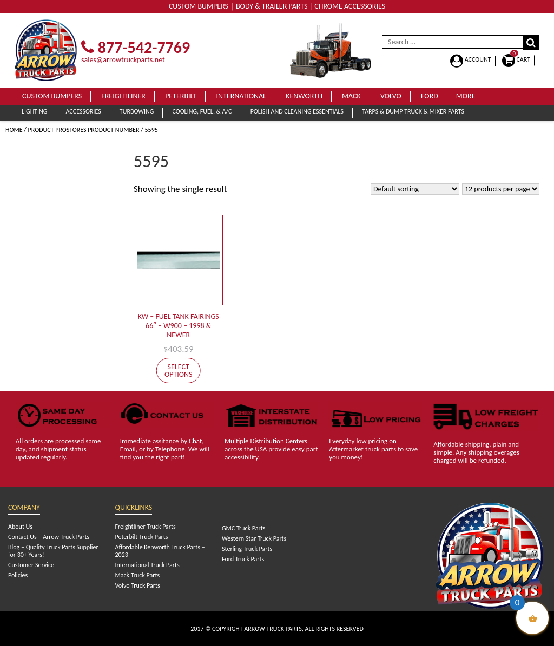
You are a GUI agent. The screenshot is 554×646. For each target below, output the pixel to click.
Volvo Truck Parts (137, 585)
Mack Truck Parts (137, 575)
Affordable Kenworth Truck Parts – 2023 (160, 550)
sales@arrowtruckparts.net (123, 59)
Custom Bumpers (52, 96)
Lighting (34, 111)
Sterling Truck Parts (247, 548)
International (241, 96)
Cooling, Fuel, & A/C (202, 111)
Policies (18, 575)
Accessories (83, 111)
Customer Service (31, 565)
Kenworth (304, 96)
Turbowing (137, 111)
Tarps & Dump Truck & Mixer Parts (413, 111)
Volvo (390, 96)
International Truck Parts (147, 565)
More (466, 96)
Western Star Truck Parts (254, 538)
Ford (429, 96)
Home (14, 130)
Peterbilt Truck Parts (141, 537)
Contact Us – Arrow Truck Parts (48, 537)
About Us (20, 526)
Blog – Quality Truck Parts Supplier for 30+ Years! (53, 550)
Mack (351, 96)
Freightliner (123, 96)
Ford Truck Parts (243, 559)
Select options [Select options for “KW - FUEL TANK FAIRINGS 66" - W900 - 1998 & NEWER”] (178, 370)
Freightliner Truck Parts (145, 526)
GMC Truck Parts (243, 528)
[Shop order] (415, 189)
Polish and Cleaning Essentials (297, 111)
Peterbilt (180, 96)
